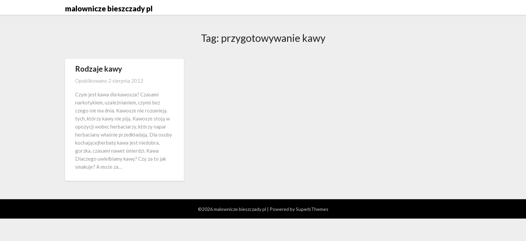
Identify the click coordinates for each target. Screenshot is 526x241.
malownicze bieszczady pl (109, 8)
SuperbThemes (312, 209)
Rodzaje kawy (98, 68)
